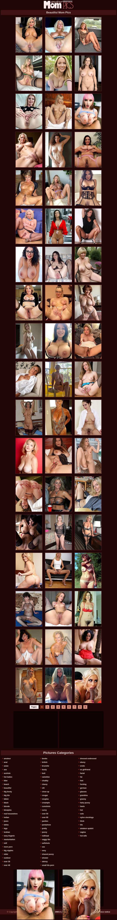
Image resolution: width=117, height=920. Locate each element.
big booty (8, 792)
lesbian (7, 832)
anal (5, 762)
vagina (83, 832)
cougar (45, 795)
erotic (82, 766)
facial (82, 773)
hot (81, 810)
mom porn (8, 847)
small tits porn (48, 865)
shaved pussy (48, 854)
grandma (84, 795)
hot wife (83, 836)
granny (83, 799)
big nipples (8, 851)
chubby (45, 781)
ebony (82, 762)
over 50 (45, 814)
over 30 (7, 862)
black (6, 803)
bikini (6, 799)
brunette (45, 766)
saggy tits (46, 839)
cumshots (46, 806)
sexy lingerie (9, 836)
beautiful (7, 788)
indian (6, 817)
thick (82, 821)
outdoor (7, 858)
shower (45, 858)
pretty (44, 828)
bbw (5, 781)
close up (45, 792)
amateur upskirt (86, 828)
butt (43, 773)
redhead (45, 836)
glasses (83, 792)
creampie (46, 803)
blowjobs (8, 810)
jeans (6, 821)
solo (82, 814)
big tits (7, 795)
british (44, 762)
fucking (83, 784)
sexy (44, 851)
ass (5, 770)
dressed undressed (88, 759)
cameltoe (46, 777)
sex (43, 847)
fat (81, 777)
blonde (7, 806)
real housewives (11, 814)
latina (6, 825)
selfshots (46, 843)
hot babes (8, 777)
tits (81, 825)
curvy (44, 810)
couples (45, 799)
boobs (44, 759)
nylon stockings (87, 817)
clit (43, 788)
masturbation (9, 839)
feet (81, 781)
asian (6, 766)
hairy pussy (85, 803)
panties (45, 821)
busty (44, 770)
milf (5, 843)
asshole (7, 773)
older (6, 854)
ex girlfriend (85, 770)
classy (44, 784)
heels (82, 806)
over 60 (45, 817)
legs (5, 828)
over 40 (7, 865)
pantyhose (46, 825)
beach (6, 784)
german (83, 788)
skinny (45, 862)
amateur (7, 759)
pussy (44, 832)
